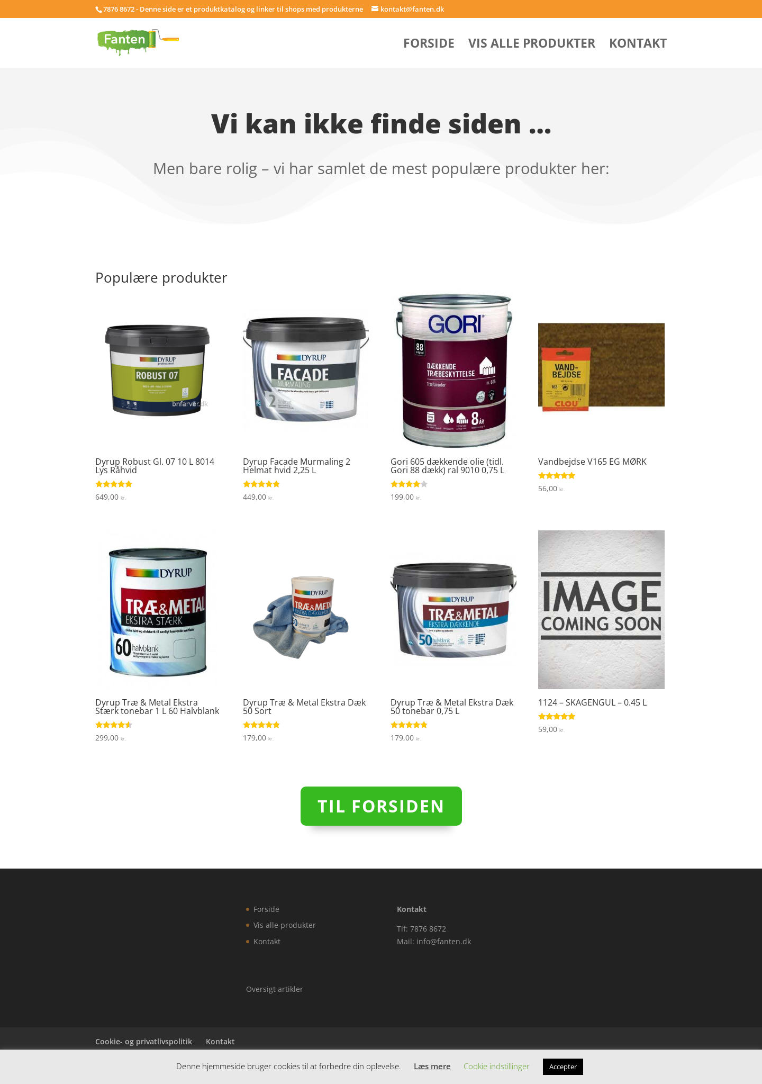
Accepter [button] (563, 1066)
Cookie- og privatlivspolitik (143, 1041)
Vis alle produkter (531, 45)
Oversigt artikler (274, 989)
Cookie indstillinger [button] (497, 1066)
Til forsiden (381, 805)
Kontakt (638, 45)
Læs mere (432, 1066)
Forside (429, 45)
